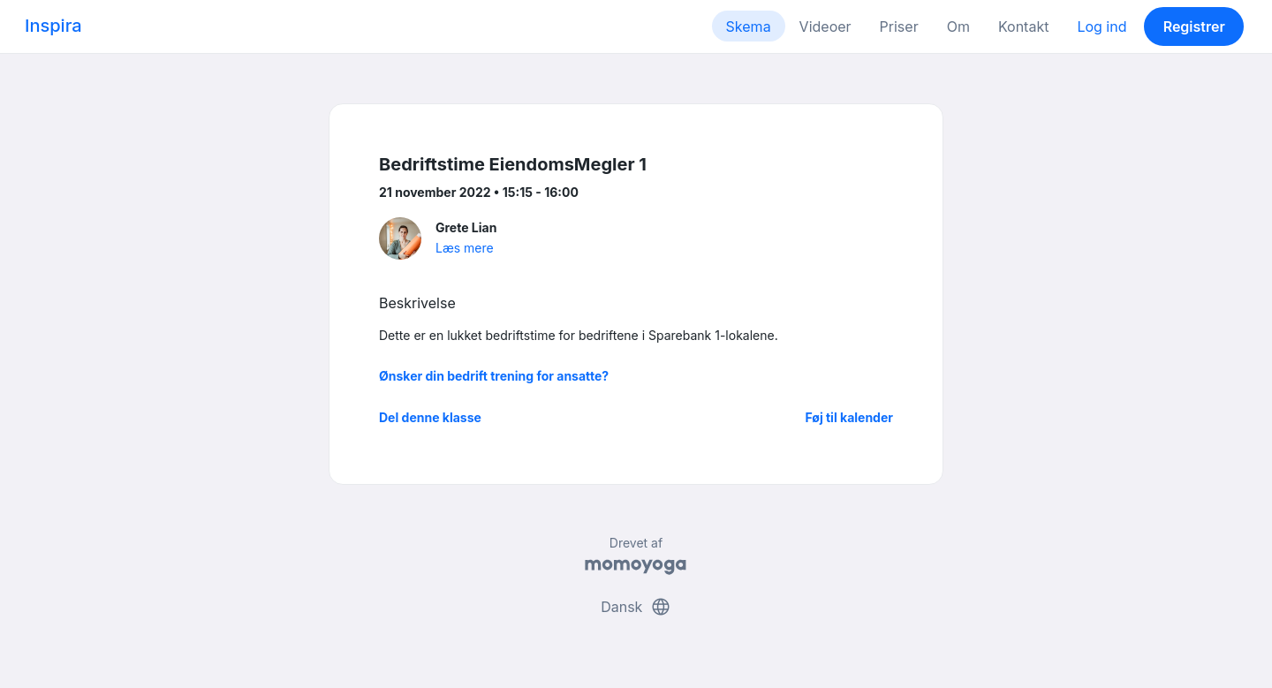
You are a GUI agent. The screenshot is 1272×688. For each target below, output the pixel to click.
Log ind (1101, 26)
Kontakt (1023, 26)
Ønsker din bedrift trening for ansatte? (494, 375)
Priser (899, 26)
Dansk (636, 606)
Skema (748, 26)
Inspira (53, 25)
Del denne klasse (430, 417)
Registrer (1194, 26)
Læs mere (464, 247)
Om (958, 26)
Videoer (825, 26)
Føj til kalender (849, 417)
